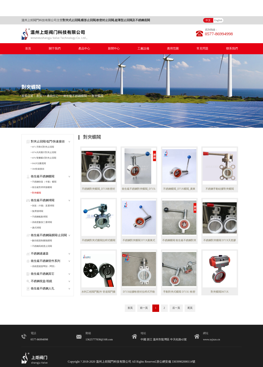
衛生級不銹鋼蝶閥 (75, 96)
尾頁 (190, 308)
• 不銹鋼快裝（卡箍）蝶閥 (43, 182)
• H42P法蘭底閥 (38, 163)
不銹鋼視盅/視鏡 (41, 281)
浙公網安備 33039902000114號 (175, 361)
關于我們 (55, 48)
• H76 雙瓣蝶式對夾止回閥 (43, 158)
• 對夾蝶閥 (36, 193)
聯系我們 (232, 48)
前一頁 (144, 308)
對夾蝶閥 (97, 96)
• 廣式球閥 (36, 228)
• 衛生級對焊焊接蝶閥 (41, 187)
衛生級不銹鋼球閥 (42, 200)
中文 (208, 20)
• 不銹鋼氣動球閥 (39, 217)
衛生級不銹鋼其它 (42, 273)
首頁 (28, 48)
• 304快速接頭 (37, 169)
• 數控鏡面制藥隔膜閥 (41, 240)
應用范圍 (173, 48)
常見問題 (202, 48)
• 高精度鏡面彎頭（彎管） (43, 266)
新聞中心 (114, 48)
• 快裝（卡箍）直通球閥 (42, 206)
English (218, 20)
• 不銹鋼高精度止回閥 (41, 246)
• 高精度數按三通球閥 (41, 222)
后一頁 (176, 308)
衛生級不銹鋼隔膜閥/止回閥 (49, 235)
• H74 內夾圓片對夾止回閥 (43, 152)
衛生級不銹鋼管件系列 (45, 261)
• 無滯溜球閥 (37, 211)
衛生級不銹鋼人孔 (42, 288)
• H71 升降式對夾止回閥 (42, 147)
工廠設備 (143, 48)
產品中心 (84, 48)
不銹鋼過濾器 (39, 253)
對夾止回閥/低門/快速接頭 (48, 141)
